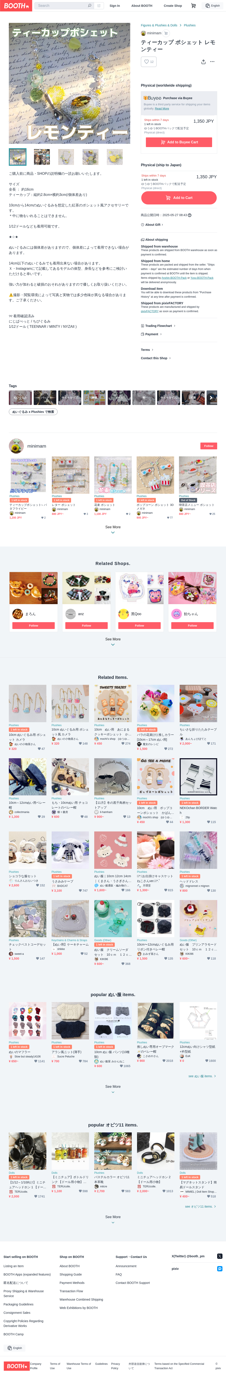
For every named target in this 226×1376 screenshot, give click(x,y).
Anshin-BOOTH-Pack (174, 277)
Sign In (115, 5)
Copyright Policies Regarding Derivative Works (23, 1323)
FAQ (119, 1274)
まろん (30, 614)
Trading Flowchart (158, 326)
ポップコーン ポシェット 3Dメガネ (155, 506)
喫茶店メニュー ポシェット (197, 505)
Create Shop (173, 5)
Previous (12, 83)
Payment (151, 334)
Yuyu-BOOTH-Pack (201, 277)
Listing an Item (14, 1266)
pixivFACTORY (149, 311)
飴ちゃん (191, 614)
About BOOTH (141, 5)
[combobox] (64, 5)
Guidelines (101, 1364)
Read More (162, 108)
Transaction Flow (71, 1291)
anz (81, 614)
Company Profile (35, 1366)
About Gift (152, 224)
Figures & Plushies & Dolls (159, 25)
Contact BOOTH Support (133, 1283)
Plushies (190, 25)
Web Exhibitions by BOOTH (79, 1308)
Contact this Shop (154, 358)
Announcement (126, 1266)
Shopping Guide (71, 1274)
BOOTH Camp (14, 1334)
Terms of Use (55, 1366)
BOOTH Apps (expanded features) (27, 1274)
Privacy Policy (115, 1366)
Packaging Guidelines (18, 1304)
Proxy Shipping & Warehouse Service (24, 1293)
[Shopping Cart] (193, 5)
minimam (36, 445)
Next (126, 83)
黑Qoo (136, 614)
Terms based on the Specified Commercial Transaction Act (179, 1366)
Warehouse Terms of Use (79, 1366)
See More (113, 643)
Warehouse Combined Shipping (81, 1299)
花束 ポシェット (104, 505)
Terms (145, 350)
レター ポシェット (64, 505)
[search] (89, 6)
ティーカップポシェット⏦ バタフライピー (28, 506)
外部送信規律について (139, 1366)
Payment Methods (72, 1283)
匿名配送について (16, 1283)
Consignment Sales (17, 1312)
